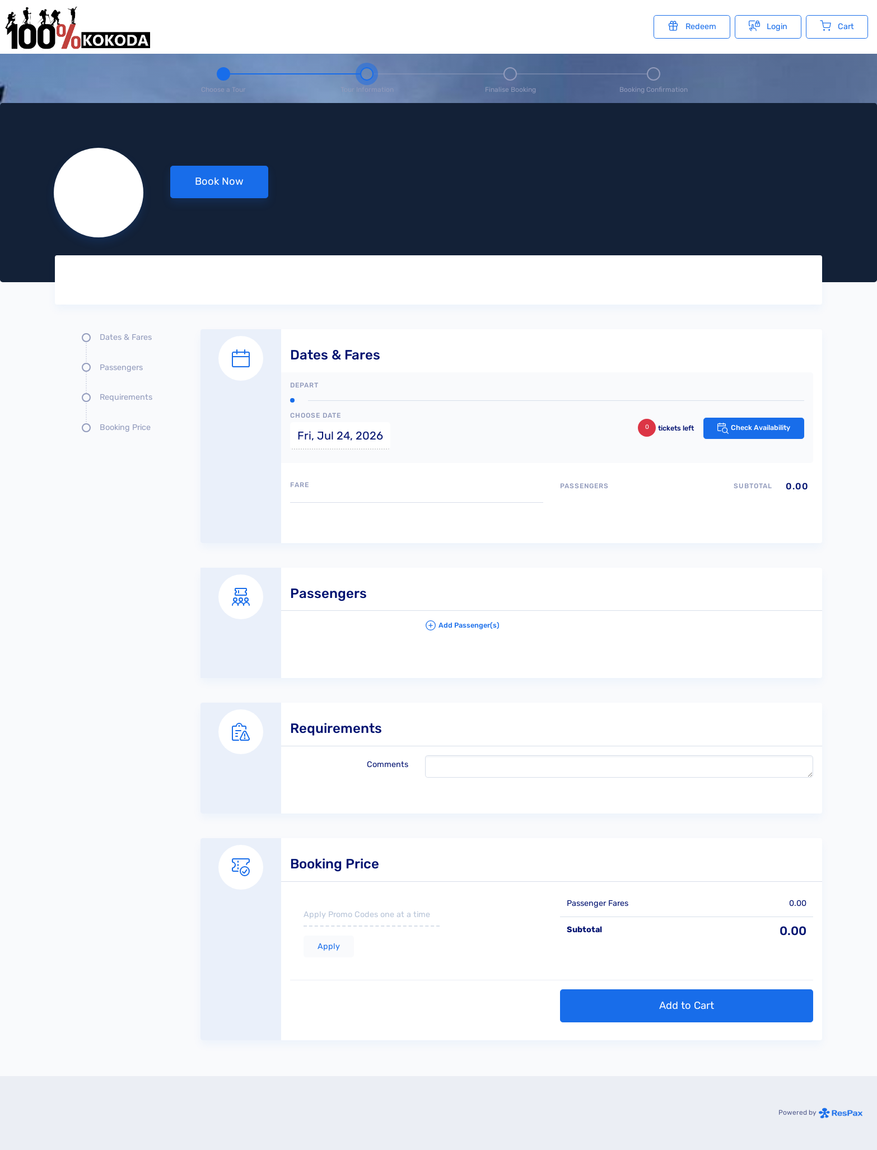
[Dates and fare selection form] (511, 424)
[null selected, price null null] (438, 192)
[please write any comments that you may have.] (619, 766)
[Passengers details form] (511, 611)
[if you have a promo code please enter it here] (372, 915)
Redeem (692, 25)
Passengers (121, 367)
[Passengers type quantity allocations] (687, 505)
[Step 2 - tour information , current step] (366, 78)
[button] (619, 630)
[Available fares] (416, 518)
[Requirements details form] (511, 746)
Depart (304, 385)
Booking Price (125, 427)
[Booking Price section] (511, 927)
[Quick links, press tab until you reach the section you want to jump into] (119, 387)
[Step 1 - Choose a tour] (223, 78)
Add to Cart (686, 1005)
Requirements (126, 397)
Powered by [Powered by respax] (820, 1112)
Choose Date (315, 415)
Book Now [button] (219, 181)
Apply (329, 946)
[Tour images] (625, 282)
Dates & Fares (126, 337)
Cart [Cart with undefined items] (837, 25)
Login (768, 25)
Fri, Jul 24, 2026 (340, 435)
